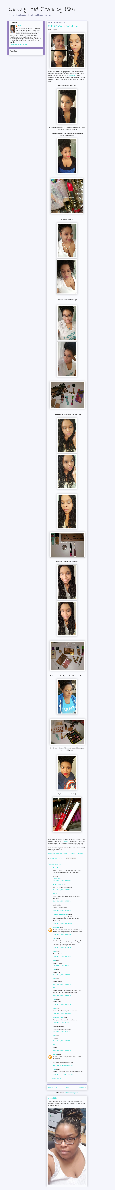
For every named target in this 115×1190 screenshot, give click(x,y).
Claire (55, 1054)
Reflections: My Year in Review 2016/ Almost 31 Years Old (65, 853)
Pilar (54, 951)
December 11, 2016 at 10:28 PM (63, 1074)
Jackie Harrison (58, 885)
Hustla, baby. (57, 878)
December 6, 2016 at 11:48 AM (62, 923)
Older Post (82, 1087)
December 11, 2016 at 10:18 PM (63, 1065)
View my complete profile (19, 44)
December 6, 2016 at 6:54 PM (62, 947)
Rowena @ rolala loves (60, 914)
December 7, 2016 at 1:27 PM (62, 956)
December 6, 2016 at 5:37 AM (62, 890)
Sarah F (55, 868)
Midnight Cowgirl (58, 1017)
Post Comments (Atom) (71, 1093)
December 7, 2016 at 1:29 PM (62, 984)
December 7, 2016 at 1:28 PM (62, 965)
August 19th (53, 1098)
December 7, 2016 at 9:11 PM (62, 1022)
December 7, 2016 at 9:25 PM (62, 1032)
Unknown (56, 927)
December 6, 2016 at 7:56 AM (62, 901)
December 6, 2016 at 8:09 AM (62, 910)
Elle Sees (56, 894)
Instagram (72, 75)
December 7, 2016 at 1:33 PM (62, 995)
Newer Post (52, 1087)
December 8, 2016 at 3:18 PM (62, 1050)
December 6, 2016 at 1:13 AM (62, 881)
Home (67, 1087)
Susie (55, 938)
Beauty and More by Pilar (42, 9)
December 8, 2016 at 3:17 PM (62, 1041)
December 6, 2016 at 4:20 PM (62, 934)
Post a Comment (56, 1078)
